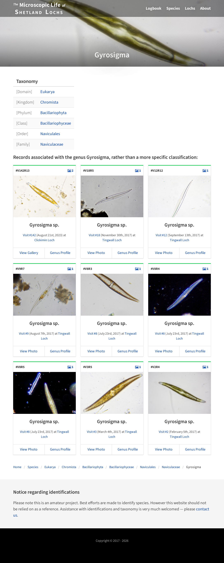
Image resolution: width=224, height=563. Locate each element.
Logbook (153, 8)
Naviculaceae (51, 144)
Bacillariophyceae (55, 123)
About (205, 8)
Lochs (190, 8)
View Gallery (29, 252)
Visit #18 (94, 235)
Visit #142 (29, 235)
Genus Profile (60, 252)
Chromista (49, 102)
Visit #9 (24, 333)
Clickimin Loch (44, 240)
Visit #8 (92, 333)
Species (173, 8)
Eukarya (47, 92)
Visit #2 (163, 432)
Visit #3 (92, 432)
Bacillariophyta (53, 113)
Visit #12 (161, 235)
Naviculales (50, 134)
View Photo (96, 252)
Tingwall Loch (112, 240)
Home (17, 467)
